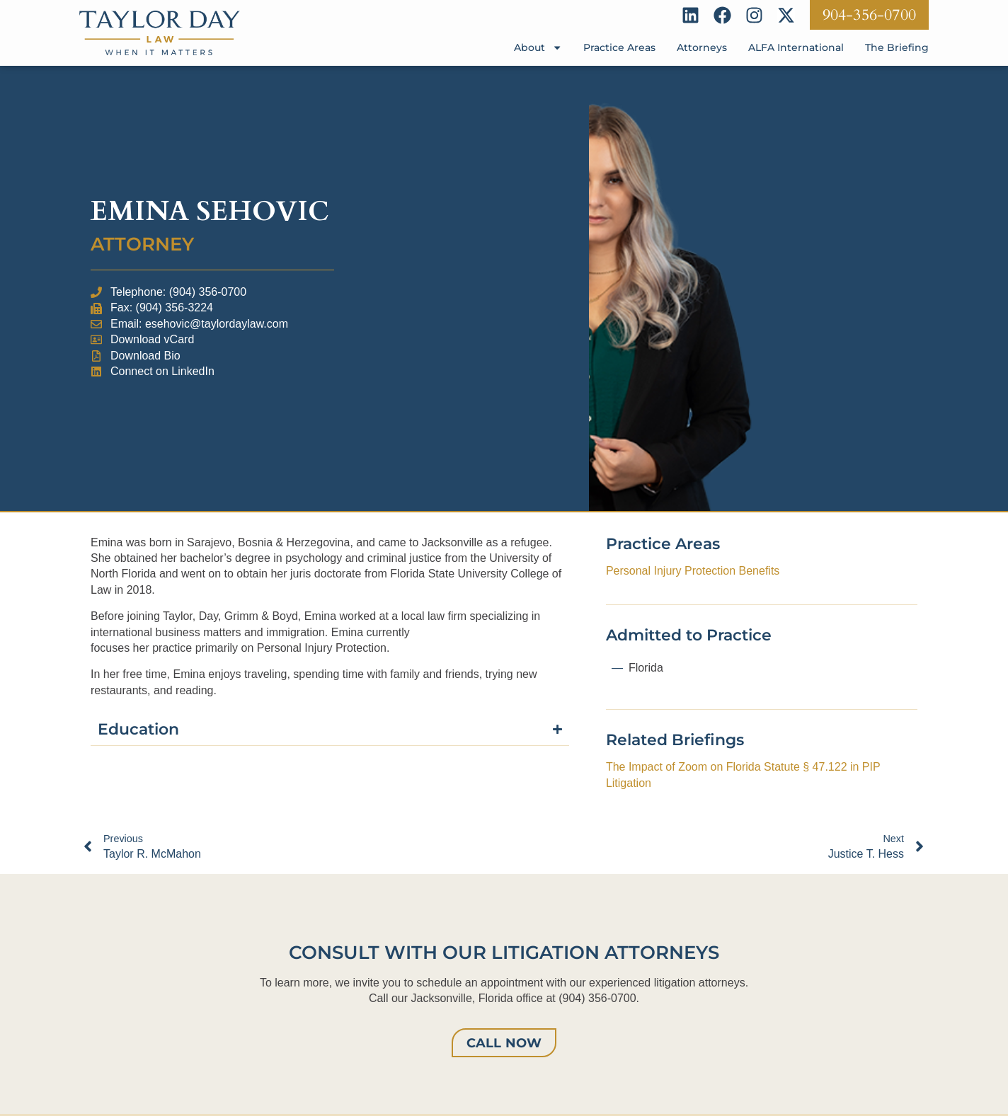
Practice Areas (619, 47)
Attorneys (702, 47)
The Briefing (897, 47)
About (538, 47)
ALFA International (796, 47)
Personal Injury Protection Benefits (692, 571)
